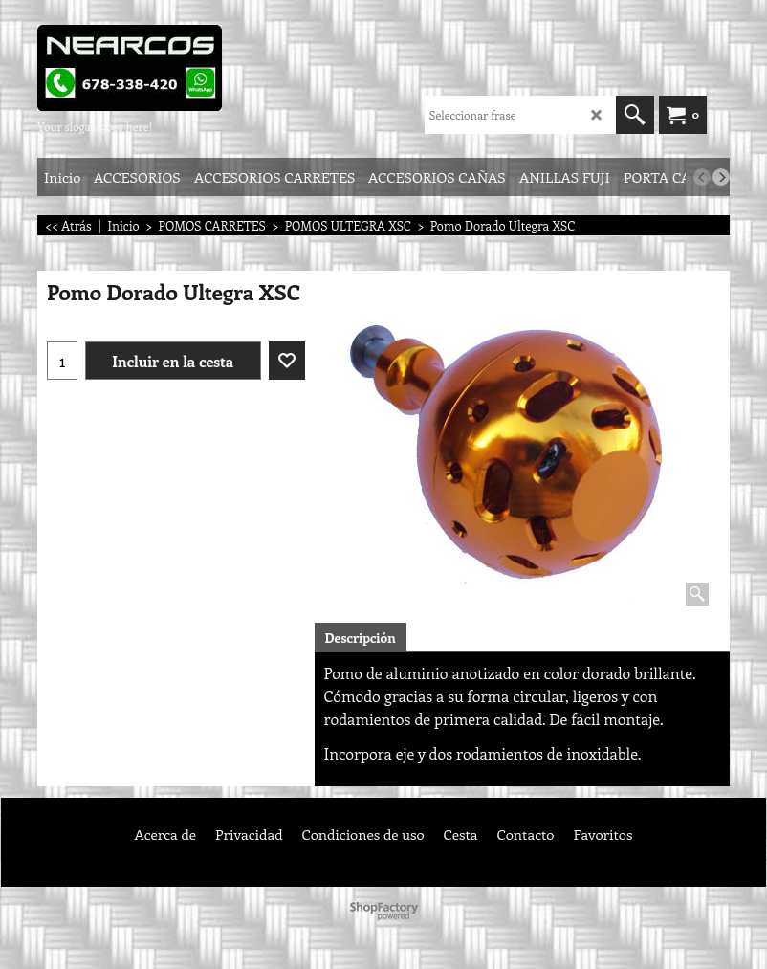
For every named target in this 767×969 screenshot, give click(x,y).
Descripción (360, 637)
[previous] (702, 177)
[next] (721, 177)
